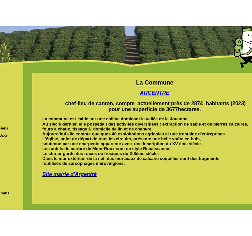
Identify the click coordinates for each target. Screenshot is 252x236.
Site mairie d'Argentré (69, 174)
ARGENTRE (155, 93)
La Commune (154, 82)
